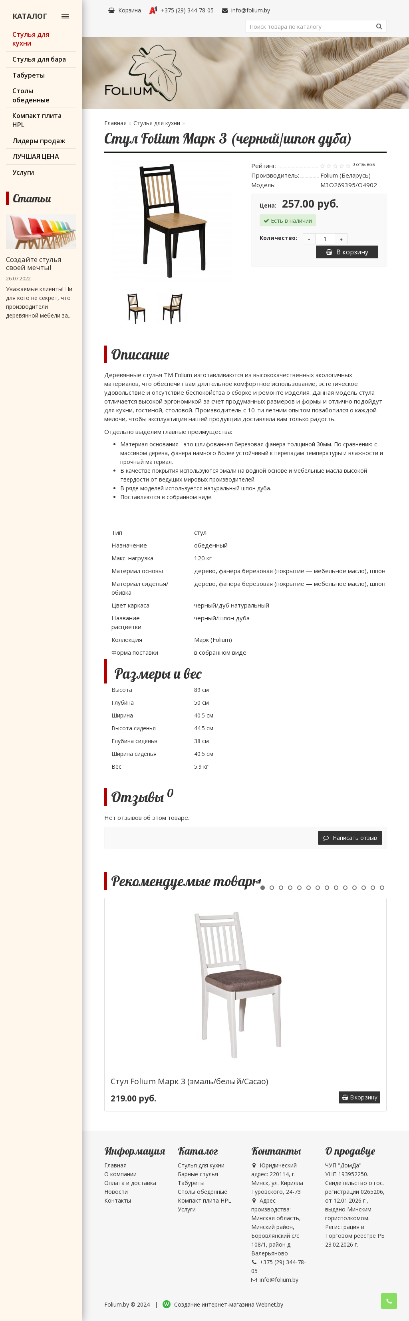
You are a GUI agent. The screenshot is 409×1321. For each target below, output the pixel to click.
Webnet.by (269, 1304)
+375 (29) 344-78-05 (181, 10)
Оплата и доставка (130, 1183)
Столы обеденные (202, 1191)
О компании (120, 1174)
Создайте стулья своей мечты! (34, 263)
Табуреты (191, 1183)
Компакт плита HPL (204, 1200)
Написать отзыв (350, 837)
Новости (116, 1191)
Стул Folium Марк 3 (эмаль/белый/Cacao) (189, 1081)
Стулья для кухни (156, 123)
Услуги (187, 1209)
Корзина (124, 10)
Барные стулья (198, 1174)
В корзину (347, 252)
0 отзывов (363, 164)
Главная (115, 123)
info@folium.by (246, 10)
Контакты (117, 1200)
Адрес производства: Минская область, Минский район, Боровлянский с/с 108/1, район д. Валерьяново (276, 1227)
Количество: (278, 238)
